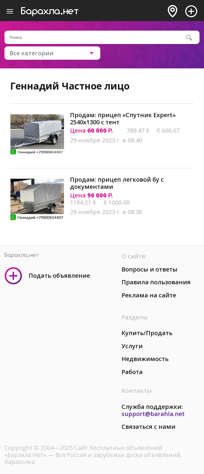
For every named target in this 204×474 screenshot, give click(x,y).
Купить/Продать (147, 333)
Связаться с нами (148, 427)
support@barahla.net (153, 414)
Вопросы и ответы (149, 269)
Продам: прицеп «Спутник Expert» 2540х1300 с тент (123, 118)
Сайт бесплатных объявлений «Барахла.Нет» (83, 451)
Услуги (132, 346)
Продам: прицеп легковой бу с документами (117, 183)
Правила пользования (156, 282)
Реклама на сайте (149, 295)
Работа (132, 372)
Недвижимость (145, 359)
